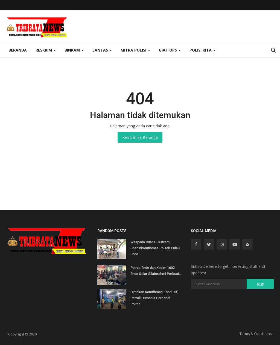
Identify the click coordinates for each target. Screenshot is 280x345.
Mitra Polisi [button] (135, 50)
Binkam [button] (74, 50)
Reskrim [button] (46, 50)
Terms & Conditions (256, 333)
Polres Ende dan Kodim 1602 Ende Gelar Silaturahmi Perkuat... (156, 271)
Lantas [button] (102, 50)
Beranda (17, 50)
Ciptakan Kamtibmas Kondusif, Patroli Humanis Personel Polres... (154, 298)
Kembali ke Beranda (140, 137)
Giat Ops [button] (170, 50)
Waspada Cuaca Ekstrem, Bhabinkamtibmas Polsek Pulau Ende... (155, 248)
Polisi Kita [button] (202, 50)
